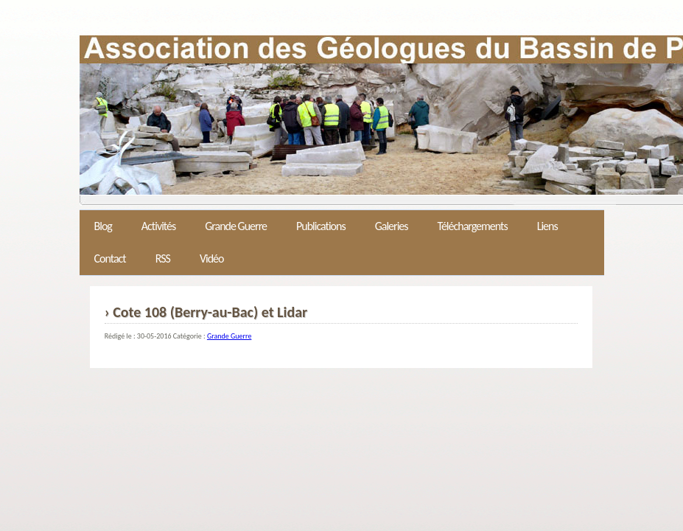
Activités (158, 226)
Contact (110, 258)
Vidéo (212, 258)
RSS (162, 258)
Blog (103, 226)
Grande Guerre (236, 226)
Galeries (391, 226)
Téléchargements (473, 226)
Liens (547, 226)
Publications (321, 226)
